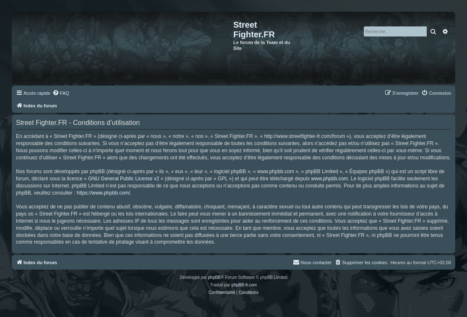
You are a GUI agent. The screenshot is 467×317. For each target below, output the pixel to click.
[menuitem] (60, 93)
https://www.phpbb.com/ (103, 193)
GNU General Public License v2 (123, 179)
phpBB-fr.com (244, 285)
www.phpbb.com (329, 179)
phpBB (214, 277)
